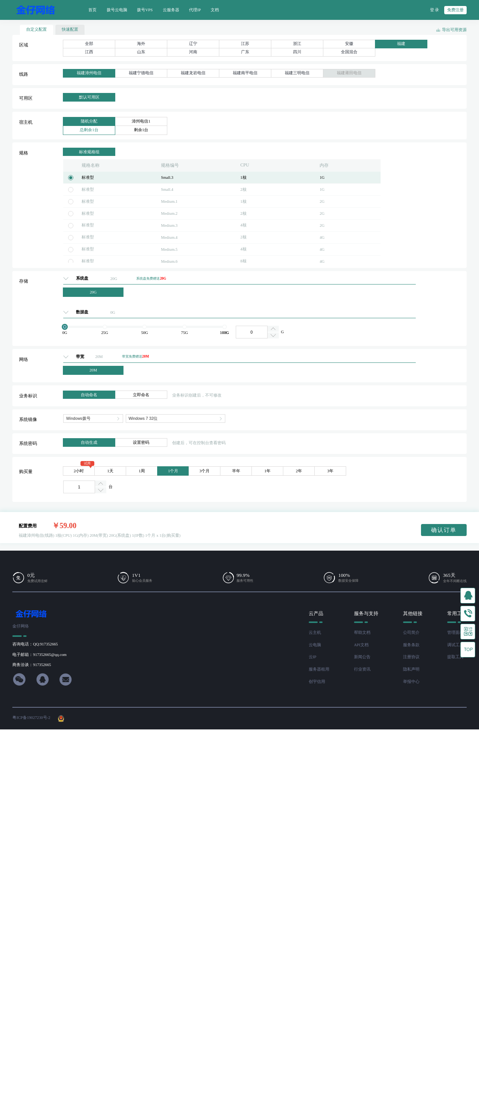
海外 (141, 44)
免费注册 (455, 10)
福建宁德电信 (141, 73)
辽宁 (193, 44)
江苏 (245, 44)
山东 (141, 52)
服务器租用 (319, 669)
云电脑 (315, 645)
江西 (89, 52)
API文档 (361, 645)
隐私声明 (411, 669)
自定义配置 (36, 29)
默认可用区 (89, 97)
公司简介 (411, 632)
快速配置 (70, 29)
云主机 (315, 632)
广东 (245, 52)
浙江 (297, 44)
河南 (193, 52)
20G (93, 292)
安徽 (349, 44)
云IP (312, 657)
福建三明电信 (297, 73)
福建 (401, 44)
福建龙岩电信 (193, 73)
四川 (297, 52)
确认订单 (444, 530)
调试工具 (455, 645)
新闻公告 (362, 657)
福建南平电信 (245, 73)
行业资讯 (362, 669)
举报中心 (411, 682)
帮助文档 (362, 632)
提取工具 (455, 657)
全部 (89, 44)
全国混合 (349, 52)
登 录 (434, 10)
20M (93, 370)
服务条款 (411, 645)
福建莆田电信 (349, 73)
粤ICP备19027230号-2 (31, 718)
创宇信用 (317, 682)
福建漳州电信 (89, 73)
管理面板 (455, 632)
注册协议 (411, 657)
